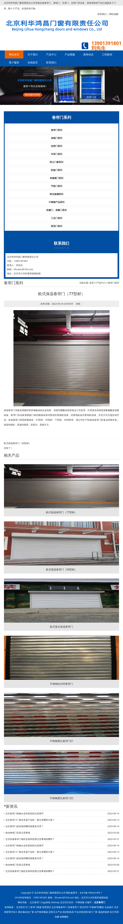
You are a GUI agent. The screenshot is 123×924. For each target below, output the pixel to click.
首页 (91, 282)
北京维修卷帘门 (59, 907)
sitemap (55, 902)
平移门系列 (56, 186)
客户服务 (14, 62)
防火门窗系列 (56, 162)
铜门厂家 (92, 911)
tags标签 (45, 902)
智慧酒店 (46, 907)
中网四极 (79, 902)
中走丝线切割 (81, 911)
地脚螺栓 (64, 916)
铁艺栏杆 (84, 907)
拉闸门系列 (56, 145)
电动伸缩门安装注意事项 (17, 832)
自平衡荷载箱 (41, 911)
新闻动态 (88, 54)
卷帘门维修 (35, 907)
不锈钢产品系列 (56, 202)
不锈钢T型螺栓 (96, 907)
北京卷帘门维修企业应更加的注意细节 (24, 813)
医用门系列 (56, 226)
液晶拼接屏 (103, 911)
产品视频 (70, 54)
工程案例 (107, 54)
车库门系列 (56, 153)
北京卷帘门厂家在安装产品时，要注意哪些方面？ (30, 819)
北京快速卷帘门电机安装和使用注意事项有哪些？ (30, 839)
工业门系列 (56, 218)
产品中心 (51, 54)
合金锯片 (109, 907)
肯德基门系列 (56, 178)
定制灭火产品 (55, 911)
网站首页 (14, 54)
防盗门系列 (56, 170)
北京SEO (64, 902)
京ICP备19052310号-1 (91, 892)
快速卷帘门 (73, 907)
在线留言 (33, 62)
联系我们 (51, 62)
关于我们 (33, 54)
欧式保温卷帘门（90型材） (17, 443)
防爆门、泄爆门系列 (56, 210)
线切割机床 (68, 911)
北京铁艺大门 (23, 907)
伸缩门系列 (56, 137)
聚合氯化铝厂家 (26, 911)
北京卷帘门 (35, 902)
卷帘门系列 (56, 129)
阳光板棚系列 (56, 194)
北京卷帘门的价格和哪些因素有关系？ (24, 826)
